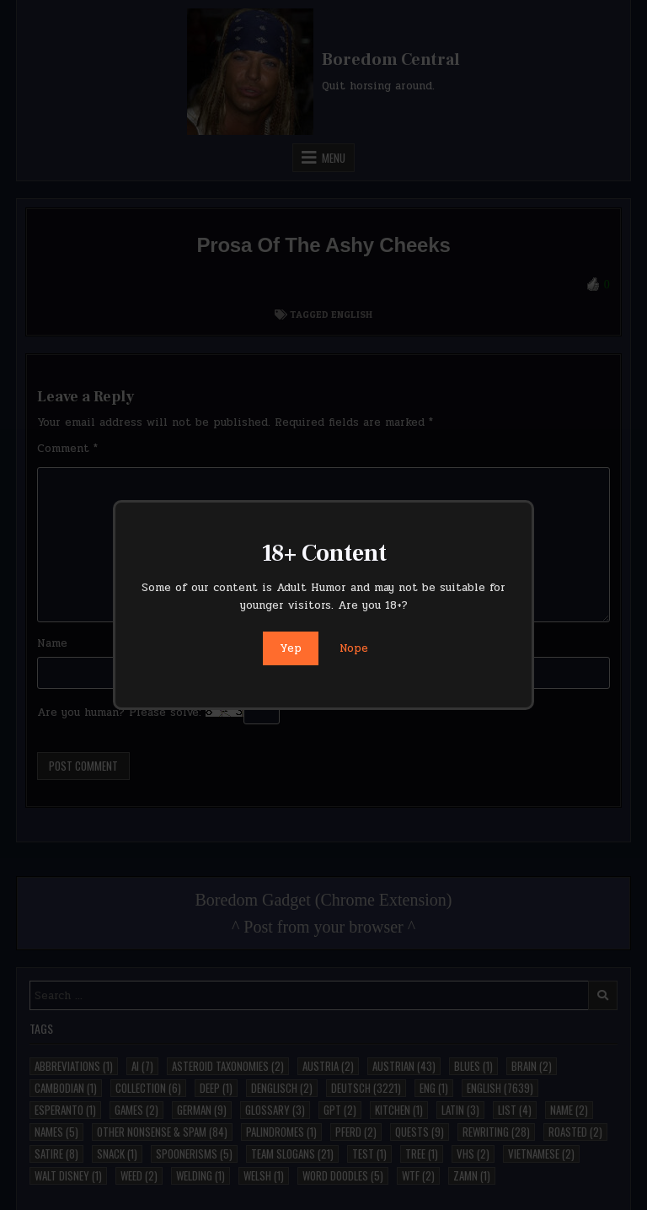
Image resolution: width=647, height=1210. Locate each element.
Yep (291, 648)
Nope (354, 648)
